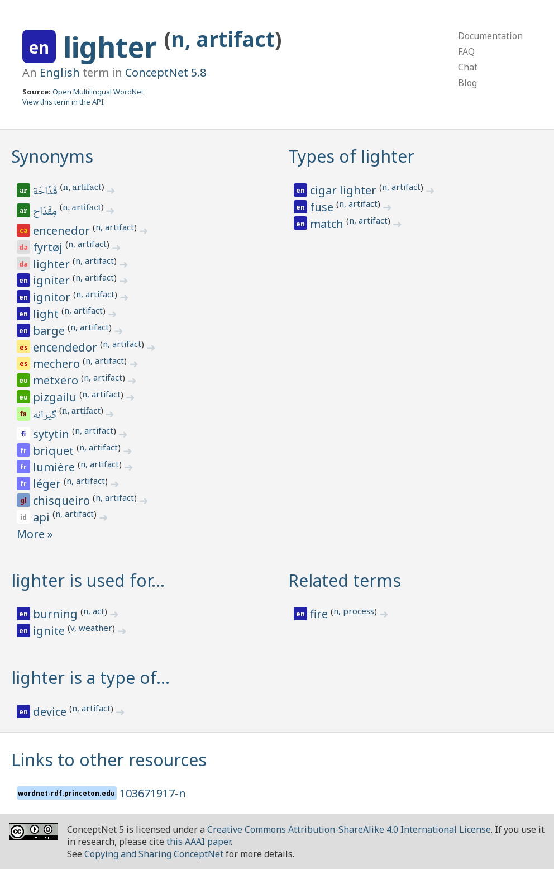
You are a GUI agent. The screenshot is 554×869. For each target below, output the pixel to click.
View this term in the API (63, 102)
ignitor (53, 297)
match (328, 223)
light (47, 313)
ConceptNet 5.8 (165, 72)
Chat (467, 67)
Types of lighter (351, 156)
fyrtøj (49, 247)
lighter (113, 47)
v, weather (91, 627)
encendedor (66, 347)
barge (50, 330)
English (60, 72)
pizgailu (56, 397)
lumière (55, 466)
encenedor (63, 230)
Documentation (490, 36)
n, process (353, 610)
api (42, 517)
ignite (50, 630)
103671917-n (153, 793)
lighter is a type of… (90, 677)
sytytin (52, 433)
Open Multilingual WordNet (98, 92)
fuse (323, 207)
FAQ (466, 51)
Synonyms (52, 156)
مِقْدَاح (45, 212)
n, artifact (223, 39)
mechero (58, 363)
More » (35, 534)
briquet (55, 450)
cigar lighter (344, 190)
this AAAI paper (198, 841)
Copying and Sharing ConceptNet (153, 854)
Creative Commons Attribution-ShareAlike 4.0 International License (349, 829)
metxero (57, 380)
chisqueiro (63, 500)
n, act (93, 610)
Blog (467, 83)
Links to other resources (109, 759)
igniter (53, 280)
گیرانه (45, 415)
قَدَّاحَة (46, 192)
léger (48, 483)
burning (56, 613)
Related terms (344, 580)
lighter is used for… (88, 580)
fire (320, 613)
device (51, 711)
